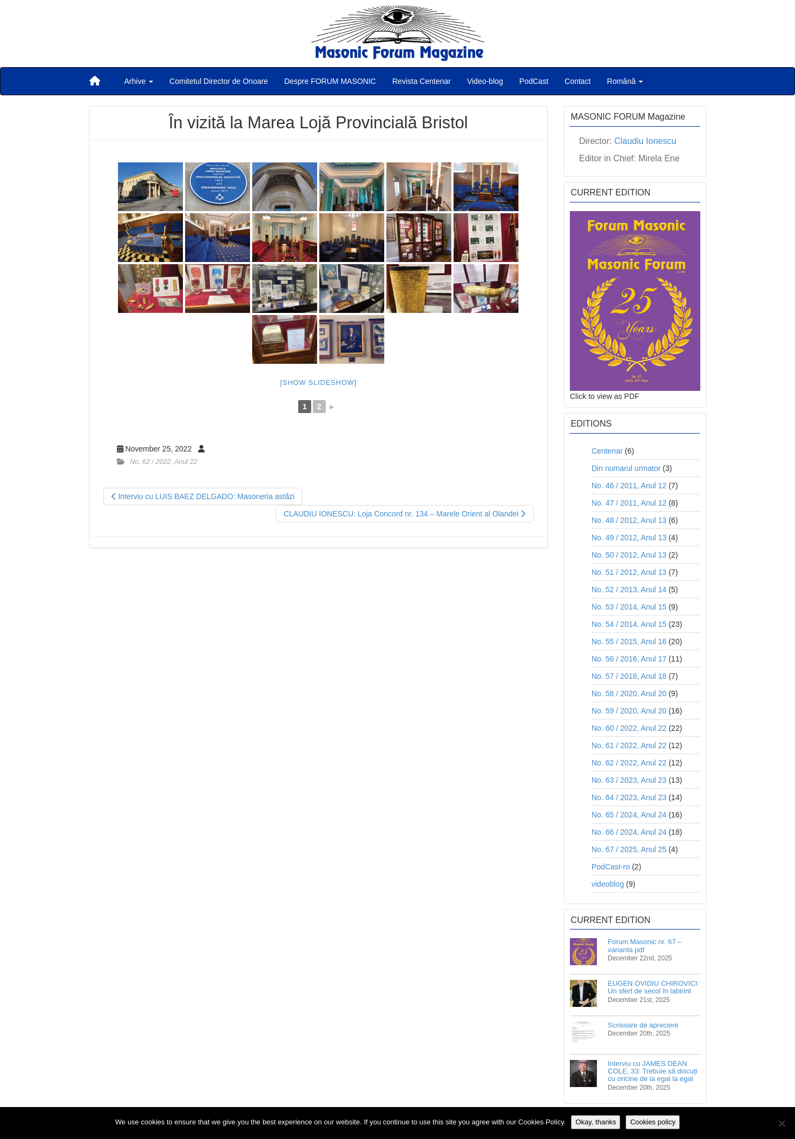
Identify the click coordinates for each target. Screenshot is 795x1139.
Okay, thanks (595, 1122)
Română (625, 81)
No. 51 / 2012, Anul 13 (629, 572)
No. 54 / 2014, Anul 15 (629, 624)
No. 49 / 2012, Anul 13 (629, 537)
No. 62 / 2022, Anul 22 (164, 462)
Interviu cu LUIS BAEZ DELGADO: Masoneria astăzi (203, 496)
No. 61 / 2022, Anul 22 (629, 745)
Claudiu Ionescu (645, 141)
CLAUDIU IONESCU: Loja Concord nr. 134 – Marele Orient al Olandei (404, 513)
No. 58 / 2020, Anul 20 (629, 693)
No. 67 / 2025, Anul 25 (629, 849)
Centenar (607, 451)
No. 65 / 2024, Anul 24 (629, 814)
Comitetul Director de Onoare (218, 81)
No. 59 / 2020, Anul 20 (629, 710)
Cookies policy (652, 1122)
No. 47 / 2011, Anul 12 (629, 503)
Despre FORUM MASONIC (330, 81)
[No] (781, 1123)
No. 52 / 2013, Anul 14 (629, 589)
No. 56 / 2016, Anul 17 (629, 658)
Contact (577, 81)
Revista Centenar (421, 81)
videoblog (608, 884)
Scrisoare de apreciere (643, 1025)
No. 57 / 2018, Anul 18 (629, 676)
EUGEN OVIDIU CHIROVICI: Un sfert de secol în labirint (653, 987)
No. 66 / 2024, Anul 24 (629, 832)
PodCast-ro (611, 866)
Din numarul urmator (626, 468)
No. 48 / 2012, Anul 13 (629, 520)
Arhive (139, 81)
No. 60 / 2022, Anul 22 (629, 728)
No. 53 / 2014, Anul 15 (629, 607)
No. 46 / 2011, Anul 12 (629, 485)
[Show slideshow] (318, 382)
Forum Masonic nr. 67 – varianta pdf (645, 945)
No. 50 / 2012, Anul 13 (629, 555)
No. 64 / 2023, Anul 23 (629, 797)
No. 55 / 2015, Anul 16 (629, 641)
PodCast (534, 81)
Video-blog (485, 81)
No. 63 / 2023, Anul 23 (629, 780)
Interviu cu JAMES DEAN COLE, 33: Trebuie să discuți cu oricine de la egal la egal (652, 1071)
